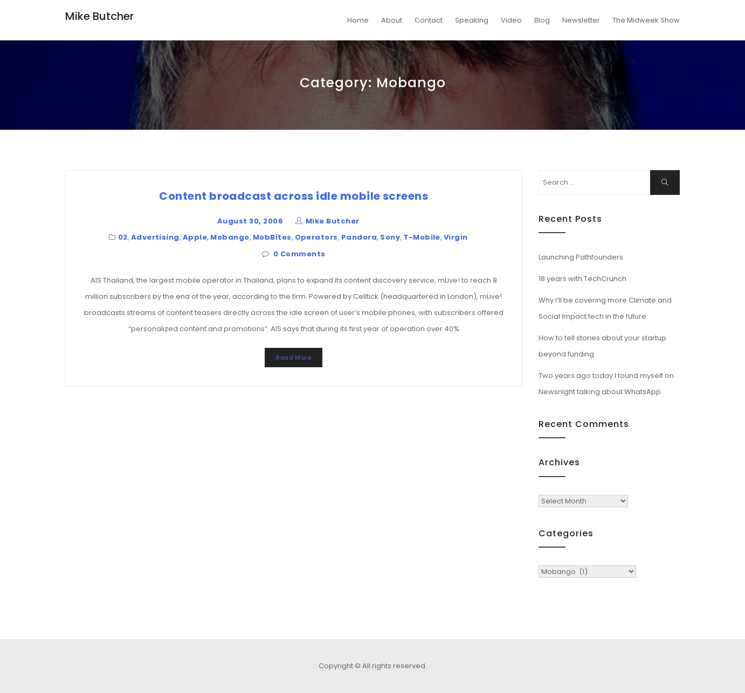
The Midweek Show (646, 20)
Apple (195, 237)
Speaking (471, 20)
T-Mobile (421, 237)
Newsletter (581, 20)
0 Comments (299, 254)
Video (511, 20)
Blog (542, 20)
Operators (316, 237)
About (391, 20)
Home (358, 20)
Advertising (155, 237)
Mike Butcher (99, 16)
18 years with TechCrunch (582, 279)
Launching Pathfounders (581, 257)
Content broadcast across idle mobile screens (293, 196)
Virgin (456, 237)
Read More (293, 357)
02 (123, 237)
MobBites (272, 237)
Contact (429, 20)
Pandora (359, 237)
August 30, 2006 (250, 221)
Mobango (229, 237)
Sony (390, 237)
